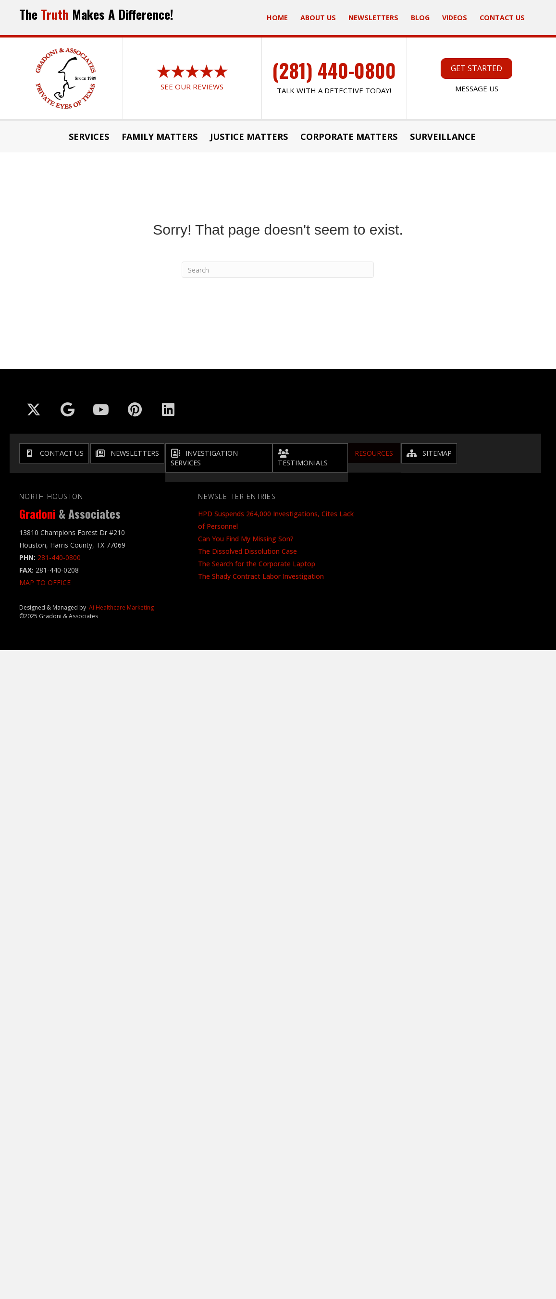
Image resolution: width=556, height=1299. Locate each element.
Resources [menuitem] (374, 453)
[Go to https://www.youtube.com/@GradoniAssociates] (100, 409)
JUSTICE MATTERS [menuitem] (249, 136)
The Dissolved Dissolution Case (247, 551)
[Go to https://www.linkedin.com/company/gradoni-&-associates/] (168, 409)
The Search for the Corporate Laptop (256, 563)
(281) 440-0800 (334, 70)
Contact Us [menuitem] (502, 17)
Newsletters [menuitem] (373, 17)
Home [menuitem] (277, 17)
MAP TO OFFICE (45, 582)
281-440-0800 (59, 557)
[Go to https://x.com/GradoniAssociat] (33, 409)
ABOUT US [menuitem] (318, 17)
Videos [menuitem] (454, 17)
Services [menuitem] (89, 136)
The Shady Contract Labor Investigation (261, 576)
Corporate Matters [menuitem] (348, 136)
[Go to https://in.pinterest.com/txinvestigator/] (134, 409)
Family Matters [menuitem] (160, 136)
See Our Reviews (192, 86)
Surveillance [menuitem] (443, 136)
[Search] (278, 270)
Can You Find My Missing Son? (246, 538)
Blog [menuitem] (420, 17)
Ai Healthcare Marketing (121, 607)
